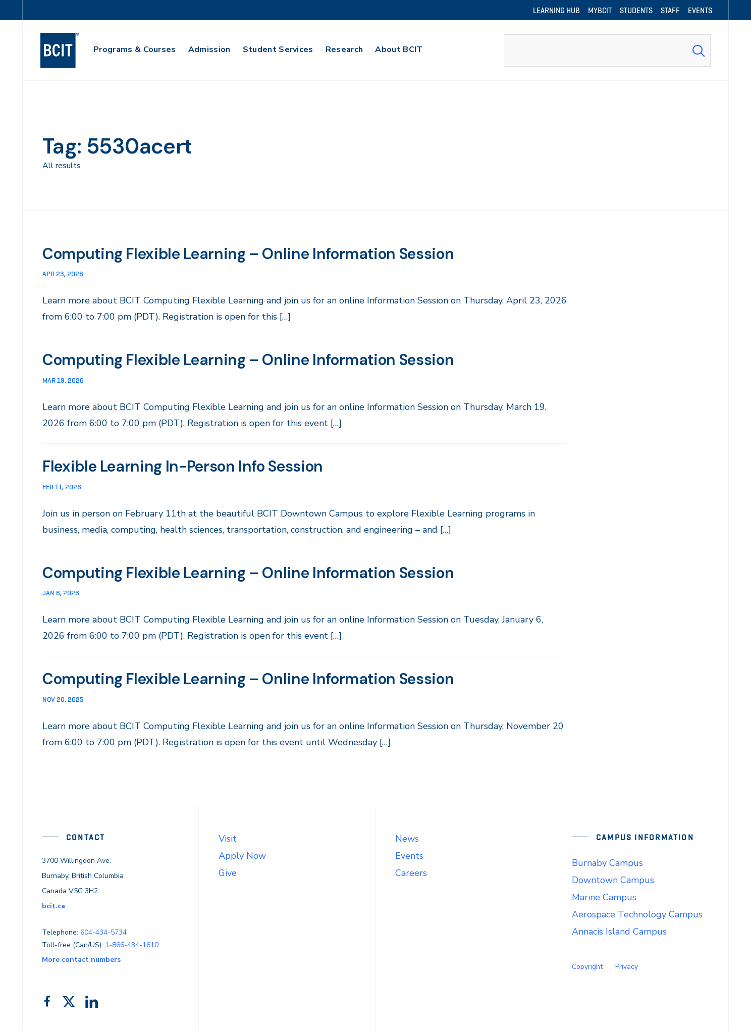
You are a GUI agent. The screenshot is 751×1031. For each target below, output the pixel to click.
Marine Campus (604, 896)
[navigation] (69, 50)
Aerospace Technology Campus (637, 913)
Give (228, 871)
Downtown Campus (613, 878)
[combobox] (607, 50)
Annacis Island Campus (619, 930)
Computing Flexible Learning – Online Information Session (260, 253)
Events (409, 854)
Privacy (626, 965)
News (407, 837)
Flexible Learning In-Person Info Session (192, 465)
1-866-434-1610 (131, 943)
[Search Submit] (698, 50)
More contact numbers (81, 958)
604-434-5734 (103, 930)
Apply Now (242, 854)
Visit (228, 837)
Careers (411, 871)
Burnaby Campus (607, 861)
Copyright (587, 965)
